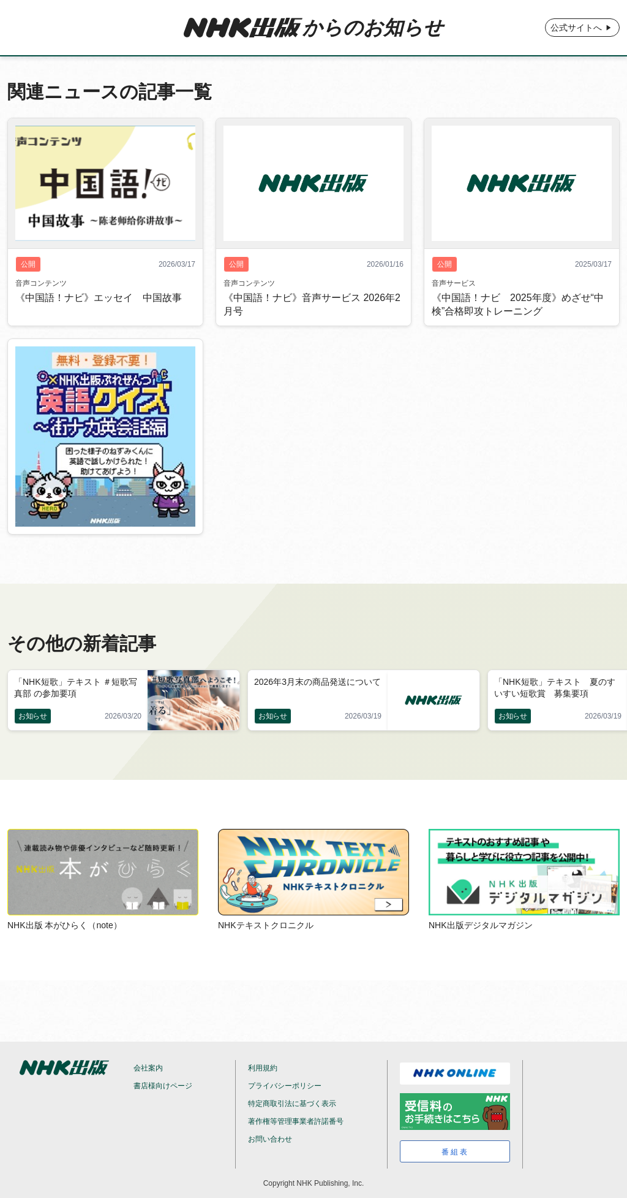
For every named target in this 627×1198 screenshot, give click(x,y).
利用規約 (262, 1068)
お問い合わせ (270, 1139)
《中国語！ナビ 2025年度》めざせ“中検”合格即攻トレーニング (518, 304)
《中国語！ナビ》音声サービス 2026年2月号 (311, 304)
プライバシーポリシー (284, 1086)
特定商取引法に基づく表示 (292, 1103)
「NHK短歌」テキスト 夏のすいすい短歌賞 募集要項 (554, 687)
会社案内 (148, 1068)
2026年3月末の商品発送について (317, 682)
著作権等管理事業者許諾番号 (296, 1121)
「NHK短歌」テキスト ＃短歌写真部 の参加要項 (75, 687)
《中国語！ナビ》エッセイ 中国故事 (98, 297)
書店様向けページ (162, 1086)
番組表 (455, 1152)
